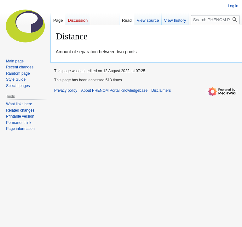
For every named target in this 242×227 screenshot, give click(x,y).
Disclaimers (161, 90)
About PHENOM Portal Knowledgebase (114, 90)
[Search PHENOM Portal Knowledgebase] (215, 19)
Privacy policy (65, 90)
